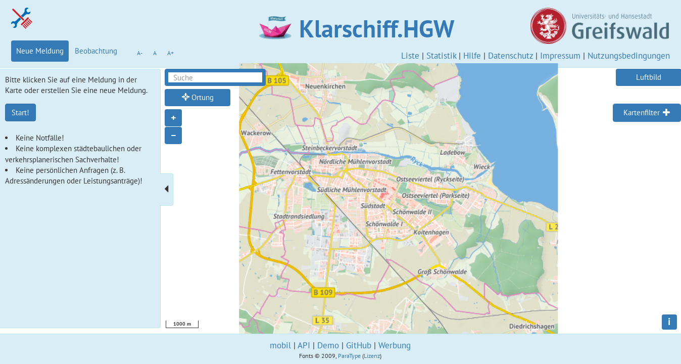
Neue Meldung (40, 51)
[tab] (646, 112)
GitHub (358, 345)
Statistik (441, 55)
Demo (328, 345)
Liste (410, 55)
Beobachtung (96, 51)
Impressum (560, 55)
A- (139, 53)
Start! (20, 112)
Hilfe (472, 55)
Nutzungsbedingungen (629, 55)
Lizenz (372, 355)
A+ (170, 53)
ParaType (349, 355)
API (304, 345)
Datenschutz (510, 55)
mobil (280, 345)
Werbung (394, 345)
